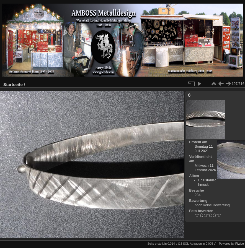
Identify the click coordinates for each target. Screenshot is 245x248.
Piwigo (239, 243)
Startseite (13, 84)
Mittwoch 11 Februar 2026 (205, 167)
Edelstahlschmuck (207, 182)
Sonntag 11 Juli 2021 (204, 148)
